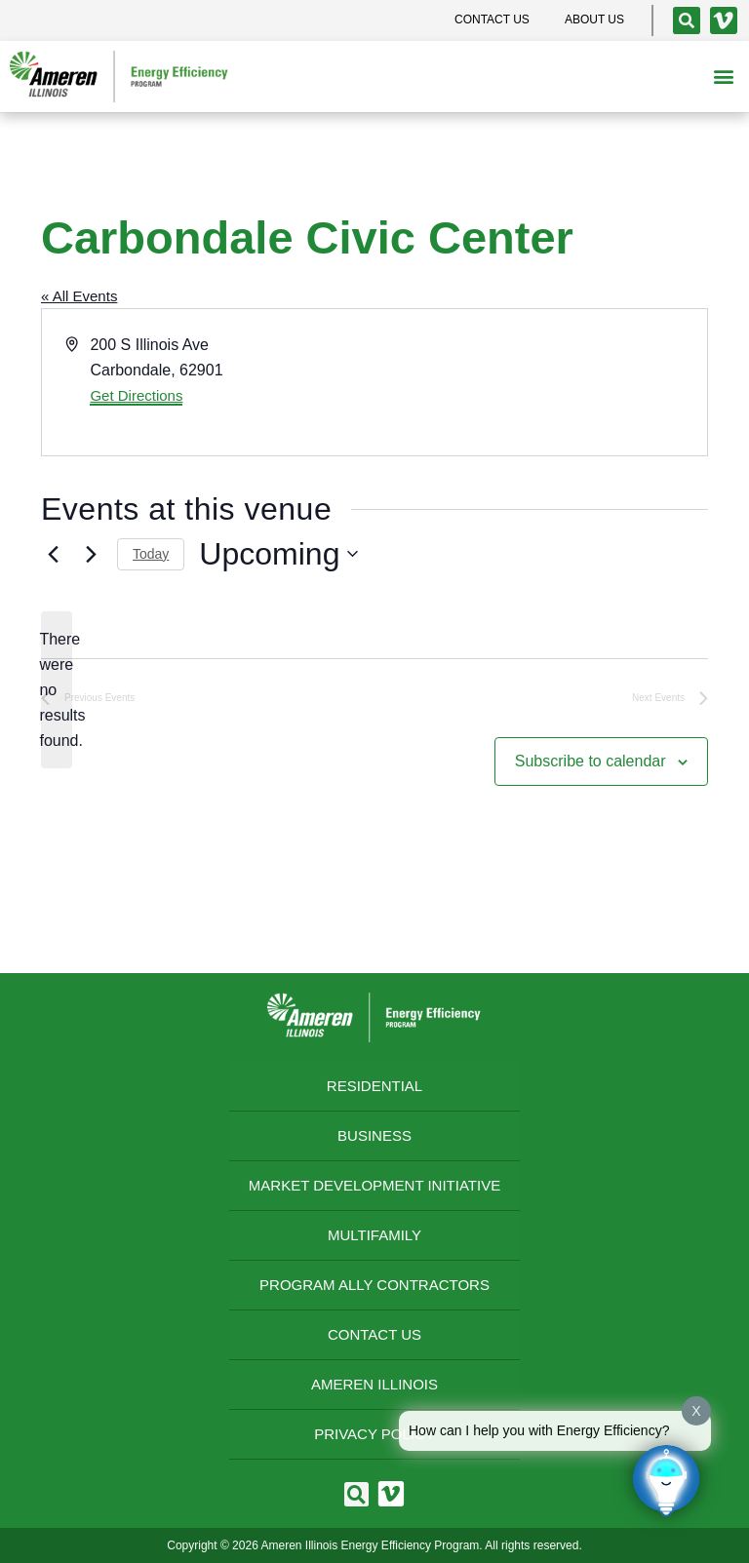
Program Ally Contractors (374, 1284)
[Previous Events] (52, 554)
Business (374, 1135)
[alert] (56, 690)
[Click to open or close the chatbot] (666, 1480)
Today (151, 554)
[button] (723, 76)
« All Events (79, 296)
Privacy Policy (374, 1434)
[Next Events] (90, 554)
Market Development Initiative (374, 1185)
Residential (374, 1085)
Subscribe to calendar (590, 761)
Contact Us (374, 1334)
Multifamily (374, 1235)
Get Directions (136, 395)
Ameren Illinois (374, 1384)
